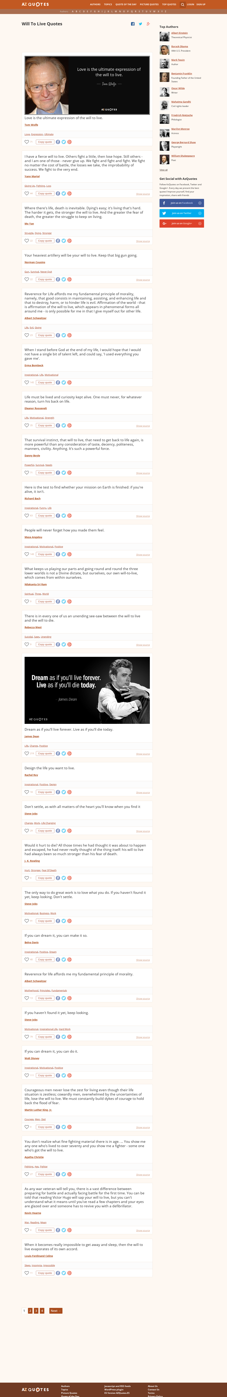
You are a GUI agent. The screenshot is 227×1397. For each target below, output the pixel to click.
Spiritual (29, 593)
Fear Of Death (49, 870)
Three (38, 593)
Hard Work (65, 1029)
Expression (37, 134)
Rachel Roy (31, 775)
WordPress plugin (113, 1389)
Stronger (47, 233)
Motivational (51, 374)
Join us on (182, 202)
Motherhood (31, 990)
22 (31, 240)
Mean (43, 1222)
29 (31, 830)
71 (31, 141)
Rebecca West (33, 627)
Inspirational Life (48, 1029)
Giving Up (30, 185)
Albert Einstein (179, 32)
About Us (153, 1386)
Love (27, 134)
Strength (49, 417)
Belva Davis (32, 942)
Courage (29, 1119)
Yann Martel (32, 176)
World (45, 593)
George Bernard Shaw (183, 142)
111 (32, 1075)
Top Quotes (169, 4)
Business (44, 913)
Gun (27, 271)
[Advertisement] (87, 39)
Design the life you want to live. (50, 768)
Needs (48, 465)
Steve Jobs (31, 813)
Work (37, 823)
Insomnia (37, 1265)
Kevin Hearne (33, 1213)
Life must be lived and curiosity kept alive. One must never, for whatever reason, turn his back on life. (83, 399)
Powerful (29, 465)
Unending (46, 636)
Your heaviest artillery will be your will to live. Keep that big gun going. (81, 255)
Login (190, 4)
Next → (56, 1311)
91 (31, 920)
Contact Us (153, 1389)
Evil (31, 327)
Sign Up (200, 4)
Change (34, 745)
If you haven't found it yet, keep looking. (57, 1013)
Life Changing (48, 823)
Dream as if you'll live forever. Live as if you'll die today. (69, 729)
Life (26, 327)
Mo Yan (29, 223)
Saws (36, 636)
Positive (59, 546)
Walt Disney (32, 1058)
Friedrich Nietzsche (182, 115)
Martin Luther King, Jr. (38, 1110)
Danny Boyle (32, 455)
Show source (143, 193)
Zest (43, 1119)
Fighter (44, 1166)
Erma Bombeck (34, 365)
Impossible (49, 1265)
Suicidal (29, 636)
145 (32, 382)
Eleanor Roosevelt (36, 408)
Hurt (27, 870)
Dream (53, 951)
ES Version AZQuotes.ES (117, 1392)
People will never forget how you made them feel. (64, 530)
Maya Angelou (33, 537)
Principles (45, 990)
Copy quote (45, 141)
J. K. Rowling (32, 861)
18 (31, 792)
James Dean (32, 736)
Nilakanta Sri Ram (36, 584)
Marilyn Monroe (180, 128)
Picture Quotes (149, 4)
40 (31, 959)
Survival (35, 271)
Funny (42, 508)
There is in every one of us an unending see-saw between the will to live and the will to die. (82, 618)
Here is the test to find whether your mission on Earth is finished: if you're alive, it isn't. (84, 489)
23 (31, 335)
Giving (38, 327)
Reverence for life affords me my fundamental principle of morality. (79, 974)
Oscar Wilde (178, 88)
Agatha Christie (34, 1157)
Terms (151, 1392)
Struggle (29, 233)
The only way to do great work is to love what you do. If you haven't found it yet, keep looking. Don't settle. (85, 894)
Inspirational (31, 374)
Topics (108, 4)
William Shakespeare (183, 155)
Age (37, 1166)
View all (164, 170)
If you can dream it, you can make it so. (56, 935)
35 (31, 425)
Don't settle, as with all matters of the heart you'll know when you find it (82, 806)
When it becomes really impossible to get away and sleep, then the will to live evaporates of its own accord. (84, 1246)
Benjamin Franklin (181, 73)
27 (31, 1174)
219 (32, 753)
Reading (34, 1222)
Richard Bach (33, 498)
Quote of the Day (126, 4)
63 (31, 515)
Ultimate (48, 134)
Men (37, 1119)
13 (31, 998)
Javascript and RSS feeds (117, 1386)
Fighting (40, 185)
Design (53, 784)
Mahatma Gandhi (181, 101)
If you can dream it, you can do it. (51, 1051)
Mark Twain (178, 59)
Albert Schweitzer (35, 318)
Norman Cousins (35, 262)
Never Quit (46, 271)
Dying (38, 233)
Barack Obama (179, 46)
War (27, 1222)
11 (31, 1272)
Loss (48, 185)
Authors (95, 4)
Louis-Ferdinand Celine (39, 1256)
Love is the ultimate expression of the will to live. (64, 118)
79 (31, 1036)
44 (31, 193)
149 (32, 554)
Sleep (27, 1265)
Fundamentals (59, 990)
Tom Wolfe (31, 124)
